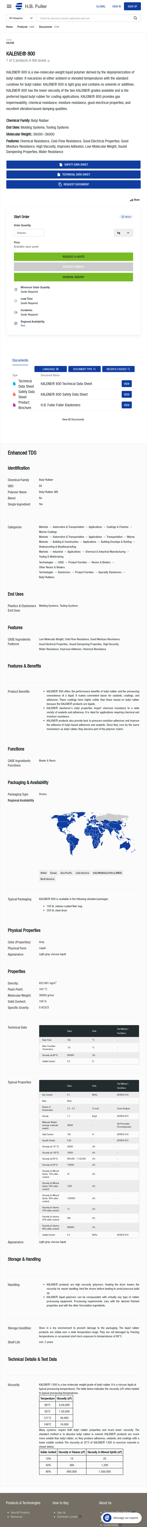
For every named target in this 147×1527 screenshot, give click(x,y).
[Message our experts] (121, 1503)
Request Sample (73, 267)
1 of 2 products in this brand (28, 60)
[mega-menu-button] (9, 6)
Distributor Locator (69, 1516)
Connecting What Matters (119, 1512)
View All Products (20, 1512)
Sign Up (132, 6)
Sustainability (113, 1525)
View (23, 325)
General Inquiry (73, 277)
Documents (20, 360)
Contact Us (111, 1520)
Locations (111, 1516)
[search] (135, 18)
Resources (16, 1516)
